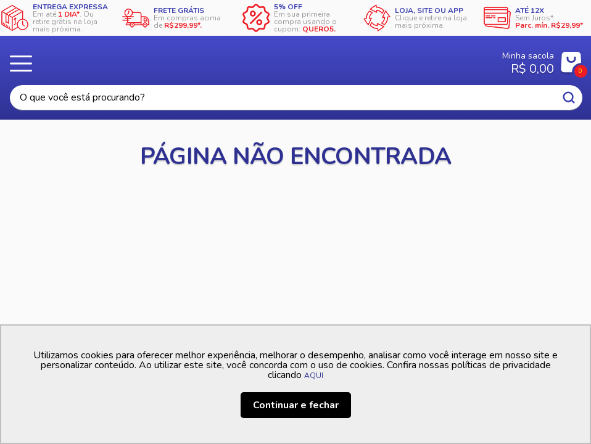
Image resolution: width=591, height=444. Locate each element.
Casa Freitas (257, 59)
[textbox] (296, 97)
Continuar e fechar (296, 405)
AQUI (313, 375)
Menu (24, 63)
